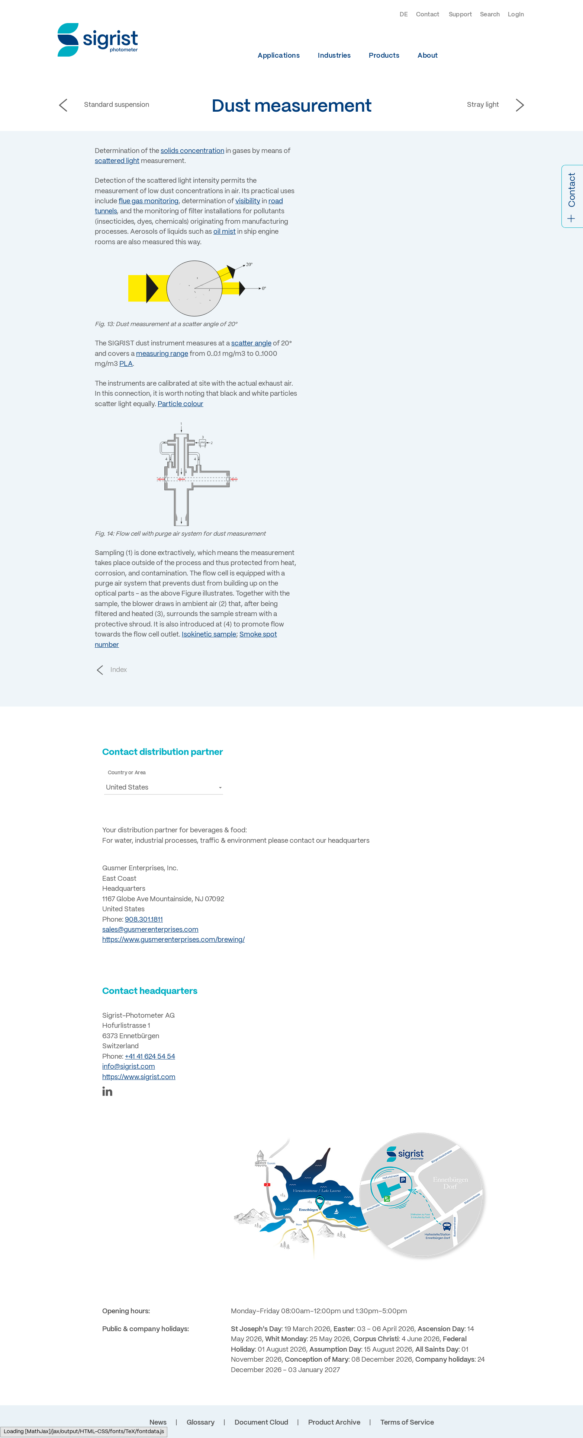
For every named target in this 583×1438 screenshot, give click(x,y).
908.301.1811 (144, 919)
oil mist (224, 232)
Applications (279, 55)
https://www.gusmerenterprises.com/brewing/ (173, 940)
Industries (334, 55)
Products (384, 55)
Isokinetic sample (209, 634)
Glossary (201, 1422)
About (428, 55)
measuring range (162, 354)
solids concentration (192, 151)
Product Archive (334, 1422)
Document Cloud (261, 1422)
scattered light (117, 161)
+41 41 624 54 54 (150, 1056)
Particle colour (180, 404)
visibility (247, 201)
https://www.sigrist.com (138, 1077)
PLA (126, 364)
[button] (163, 787)
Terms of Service (407, 1422)
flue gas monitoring (148, 201)
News (158, 1422)
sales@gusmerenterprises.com (150, 930)
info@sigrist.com (128, 1067)
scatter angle (251, 343)
